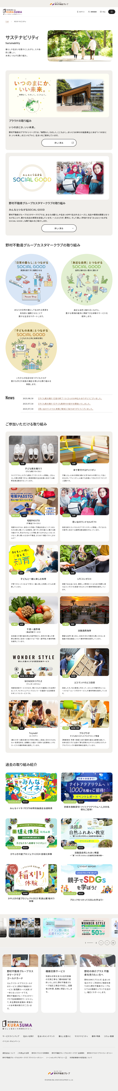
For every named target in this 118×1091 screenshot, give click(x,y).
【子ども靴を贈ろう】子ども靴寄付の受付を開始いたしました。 (64, 403)
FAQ (104, 12)
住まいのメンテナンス (46, 1036)
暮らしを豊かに (65, 1036)
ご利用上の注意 (23, 1053)
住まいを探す (28, 1036)
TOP (7, 22)
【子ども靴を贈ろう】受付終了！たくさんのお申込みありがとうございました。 (70, 398)
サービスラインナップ (11, 1036)
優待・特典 (96, 1036)
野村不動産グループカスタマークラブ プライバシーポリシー (23, 1057)
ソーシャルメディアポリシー (56, 1057)
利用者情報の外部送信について (81, 1057)
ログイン (82, 12)
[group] (25, 927)
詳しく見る (59, 142)
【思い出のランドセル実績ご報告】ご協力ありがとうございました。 (65, 408)
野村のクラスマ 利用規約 (40, 1053)
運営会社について (9, 1053)
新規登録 (94, 12)
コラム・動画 (109, 1036)
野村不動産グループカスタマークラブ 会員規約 (68, 1053)
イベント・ (11, 1041)
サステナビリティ (81, 1036)
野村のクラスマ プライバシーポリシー (100, 1053)
